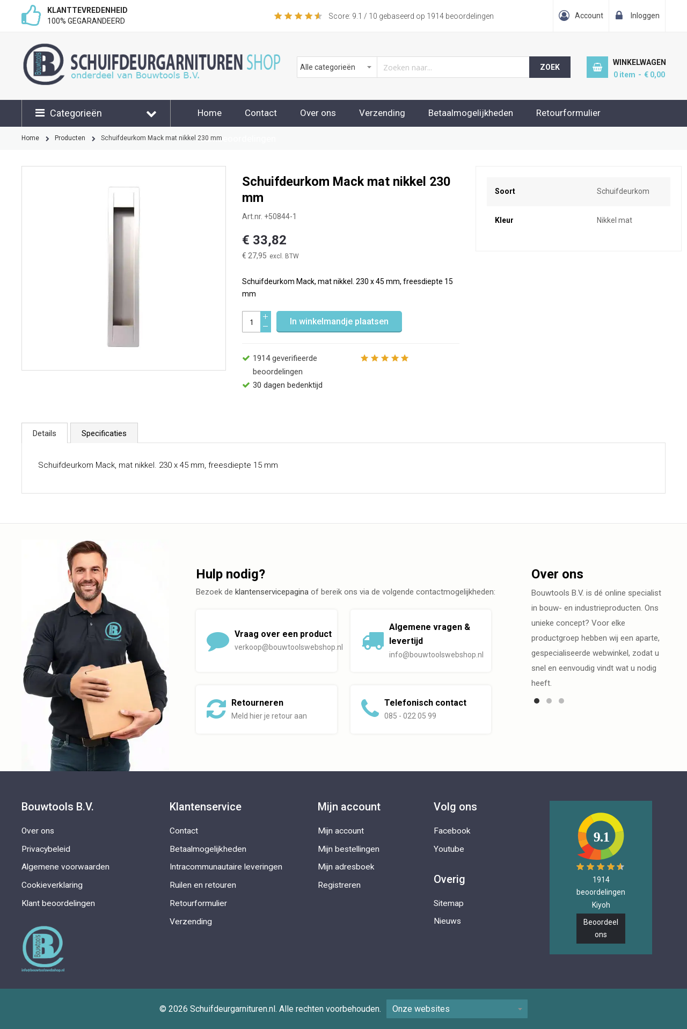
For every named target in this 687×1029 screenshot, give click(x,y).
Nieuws (447, 921)
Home (210, 112)
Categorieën (76, 113)
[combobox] (413, 67)
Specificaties (104, 433)
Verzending (382, 112)
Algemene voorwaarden (65, 867)
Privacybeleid (45, 849)
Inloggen (645, 15)
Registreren (339, 885)
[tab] (44, 433)
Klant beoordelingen (58, 903)
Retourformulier (568, 112)
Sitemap (449, 903)
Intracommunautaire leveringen (226, 867)
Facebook (452, 831)
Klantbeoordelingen (237, 138)
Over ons (318, 112)
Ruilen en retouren (203, 885)
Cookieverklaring (52, 885)
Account (589, 15)
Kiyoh (601, 905)
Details (44, 433)
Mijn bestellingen (348, 849)
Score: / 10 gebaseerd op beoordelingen (411, 16)
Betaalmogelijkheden (470, 112)
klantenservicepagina (272, 592)
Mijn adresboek (346, 867)
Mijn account (341, 831)
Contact (261, 112)
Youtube (449, 849)
